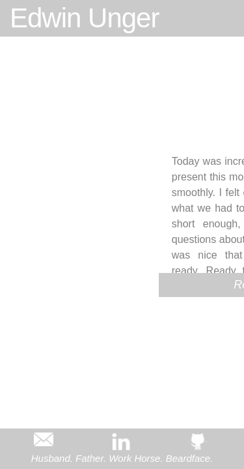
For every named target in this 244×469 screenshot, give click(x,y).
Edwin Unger (84, 18)
